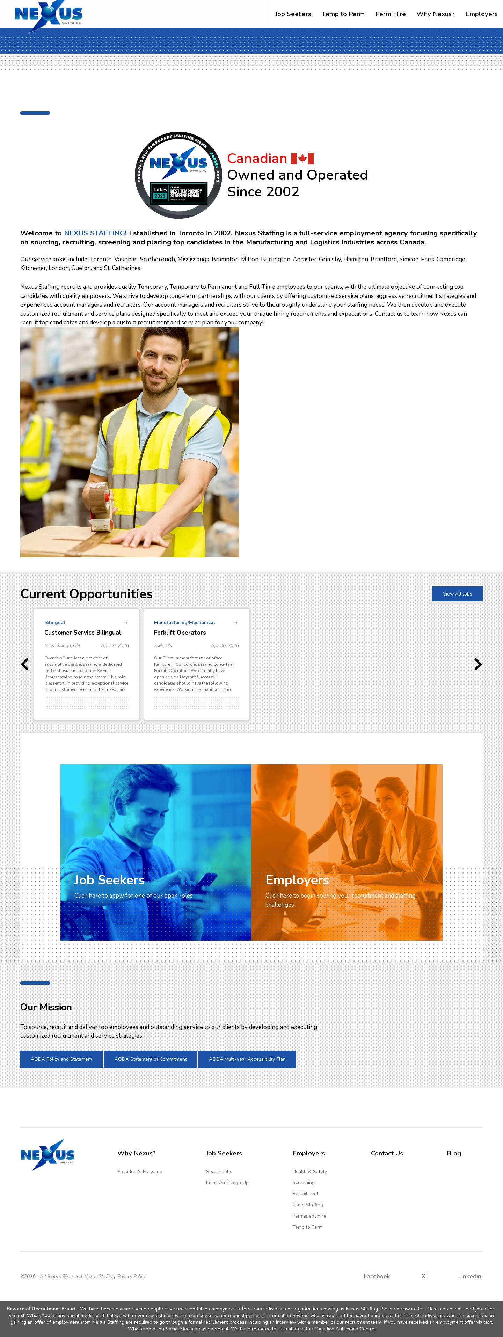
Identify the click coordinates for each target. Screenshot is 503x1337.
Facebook (377, 1276)
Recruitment (305, 1193)
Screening (303, 1182)
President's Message (139, 1171)
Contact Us (387, 1153)
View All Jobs (457, 594)
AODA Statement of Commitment (151, 1059)
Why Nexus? (435, 14)
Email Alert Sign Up (227, 1182)
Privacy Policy (131, 1276)
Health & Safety (309, 1171)
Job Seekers (293, 14)
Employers (481, 14)
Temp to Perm (343, 14)
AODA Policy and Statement (61, 1059)
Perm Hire (390, 14)
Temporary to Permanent (203, 287)
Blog (454, 1153)
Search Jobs (219, 1171)
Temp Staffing (307, 1204)
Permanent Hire (309, 1216)
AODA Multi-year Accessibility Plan (247, 1059)
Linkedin (469, 1276)
